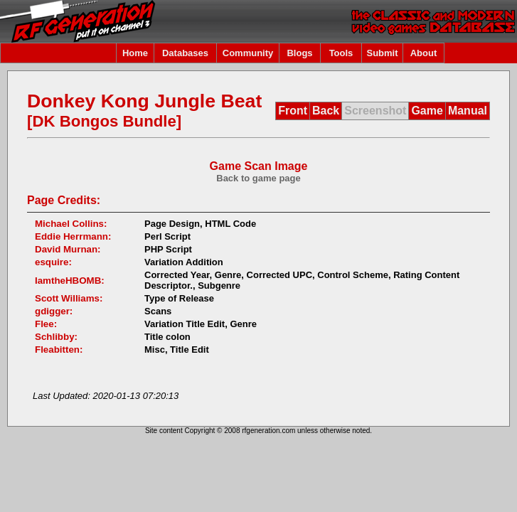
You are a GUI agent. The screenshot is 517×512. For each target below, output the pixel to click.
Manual (467, 111)
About (423, 53)
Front (292, 111)
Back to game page (258, 178)
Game (426, 111)
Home (135, 53)
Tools (341, 53)
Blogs (299, 53)
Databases (185, 53)
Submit (382, 53)
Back (325, 111)
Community (248, 53)
